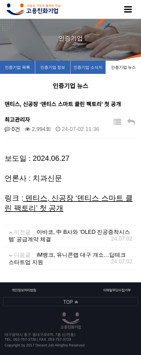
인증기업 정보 (52, 67)
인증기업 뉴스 (123, 67)
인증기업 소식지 (87, 67)
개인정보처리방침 (24, 290)
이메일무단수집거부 (117, 290)
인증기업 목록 (17, 67)
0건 (12, 129)
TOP (70, 301)
